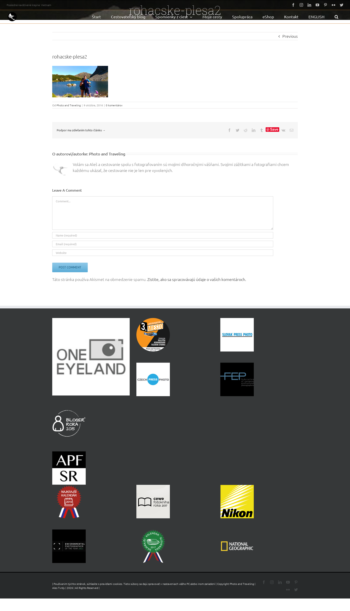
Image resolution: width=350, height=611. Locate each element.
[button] (336, 16)
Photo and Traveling (68, 105)
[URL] (162, 252)
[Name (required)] (162, 235)
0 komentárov (114, 105)
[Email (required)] (162, 244)
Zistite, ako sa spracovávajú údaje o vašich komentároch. (196, 279)
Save (274, 129)
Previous (290, 36)
